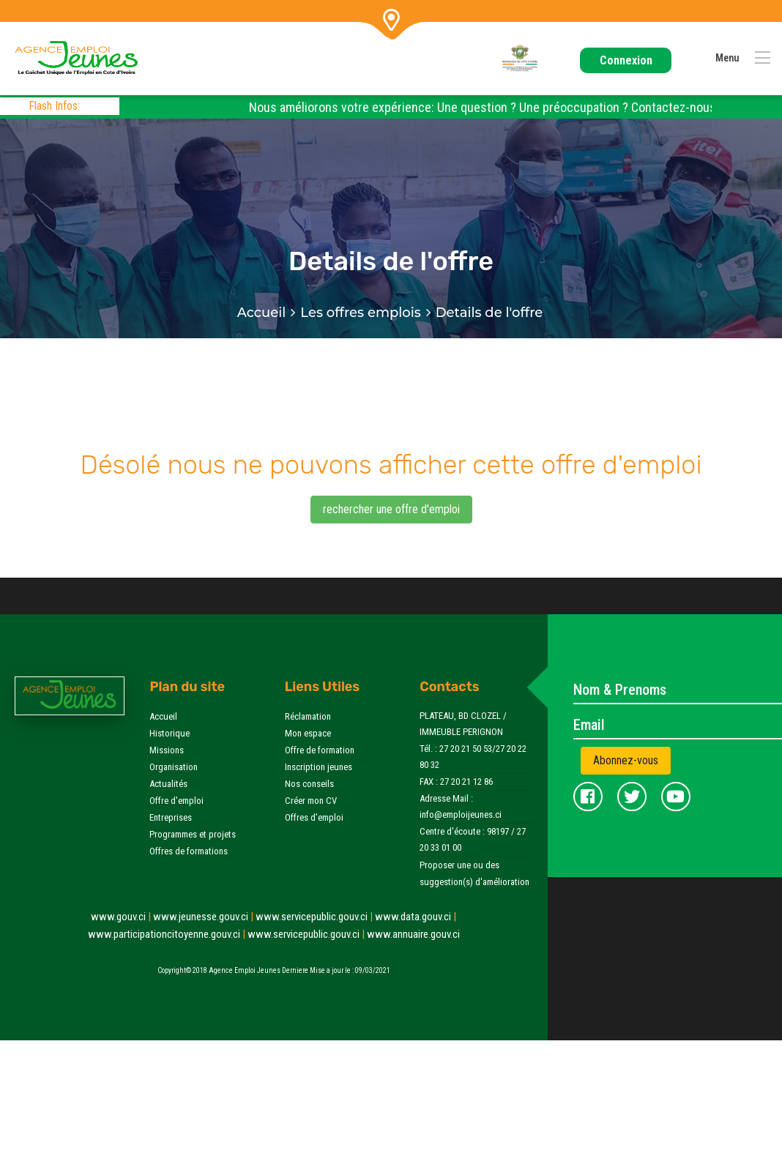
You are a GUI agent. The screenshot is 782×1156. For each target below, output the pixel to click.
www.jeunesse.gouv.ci (204, 916)
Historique (169, 733)
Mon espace (308, 733)
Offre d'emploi (176, 800)
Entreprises (170, 817)
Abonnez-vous (625, 760)
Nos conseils (309, 783)
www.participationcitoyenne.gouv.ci (167, 934)
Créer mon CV (311, 800)
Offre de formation (319, 750)
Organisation (173, 766)
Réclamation (308, 716)
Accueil (261, 313)
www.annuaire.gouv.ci (413, 934)
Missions (166, 750)
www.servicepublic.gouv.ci (315, 916)
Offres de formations (188, 851)
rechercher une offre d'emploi (391, 509)
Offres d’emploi (314, 817)
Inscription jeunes (318, 766)
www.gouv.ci (122, 916)
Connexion (626, 60)
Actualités (168, 783)
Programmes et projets (192, 834)
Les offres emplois (360, 313)
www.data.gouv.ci (415, 916)
